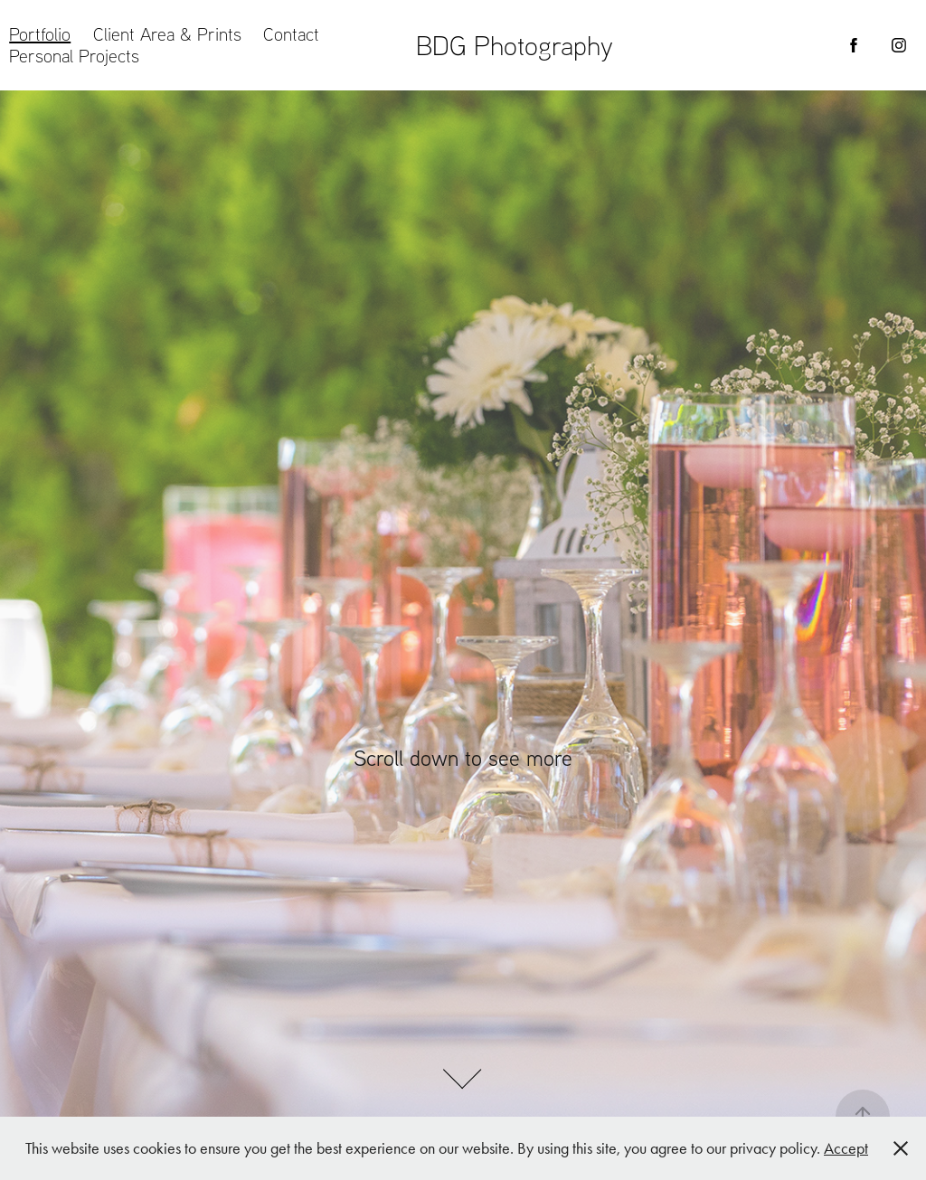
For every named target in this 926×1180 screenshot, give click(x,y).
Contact (291, 34)
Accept (846, 1148)
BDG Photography (514, 44)
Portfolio (40, 34)
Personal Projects (74, 55)
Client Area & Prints (167, 34)
